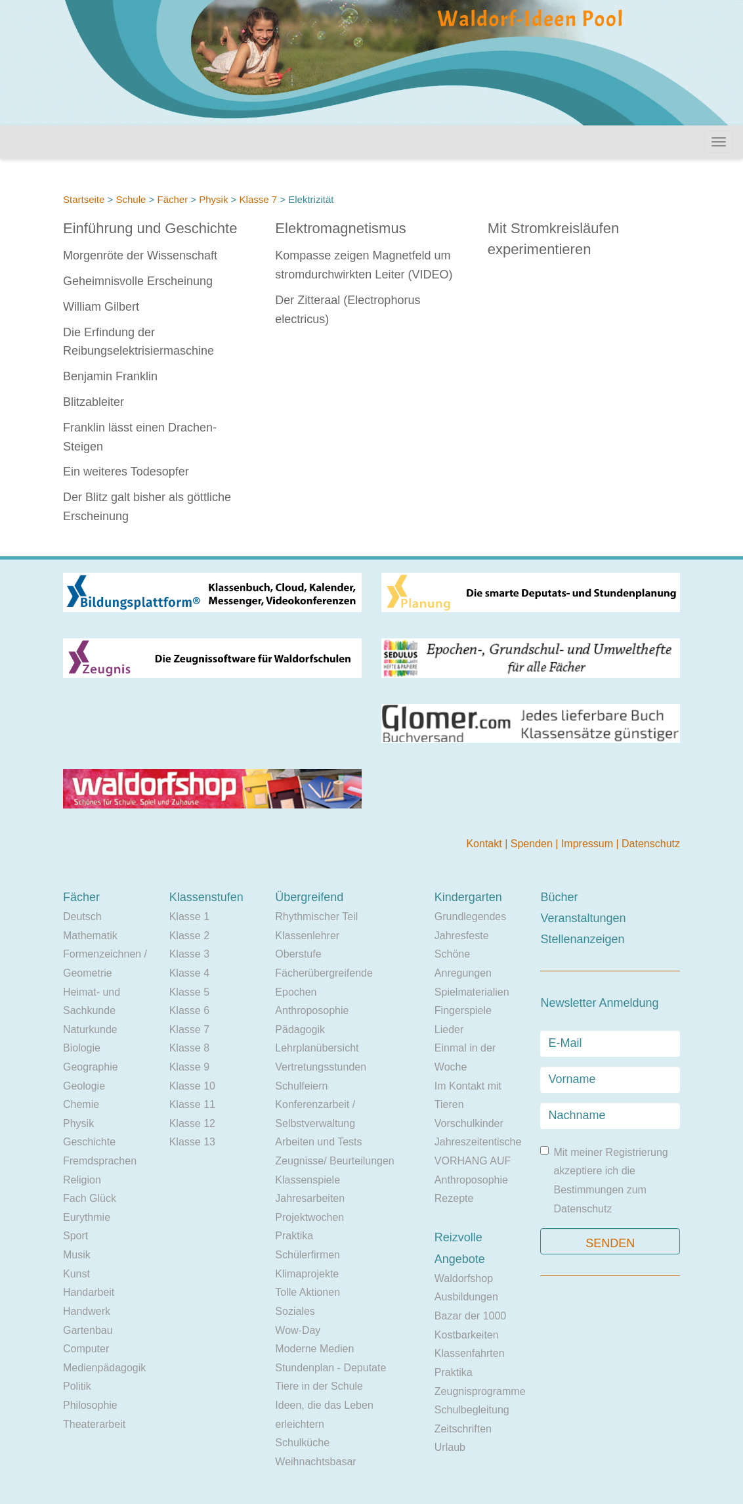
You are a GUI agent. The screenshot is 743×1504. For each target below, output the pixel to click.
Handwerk (86, 1311)
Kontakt (485, 843)
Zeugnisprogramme (480, 1391)
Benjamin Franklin (110, 376)
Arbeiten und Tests (318, 1141)
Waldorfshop (464, 1278)
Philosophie (90, 1405)
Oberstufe (298, 954)
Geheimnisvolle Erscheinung (138, 281)
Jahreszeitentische (478, 1141)
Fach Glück (89, 1198)
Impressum (588, 843)
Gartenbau (88, 1330)
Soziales (294, 1311)
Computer (86, 1348)
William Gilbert (101, 306)
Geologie (84, 1086)
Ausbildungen (466, 1296)
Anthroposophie (312, 1010)
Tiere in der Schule (319, 1386)
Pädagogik (300, 1029)
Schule (131, 199)
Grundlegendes (470, 916)
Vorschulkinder (469, 1123)
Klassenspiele (307, 1179)
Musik (77, 1254)
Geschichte (89, 1141)
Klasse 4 (189, 973)
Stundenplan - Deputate (330, 1367)
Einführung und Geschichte (150, 228)
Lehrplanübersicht (316, 1047)
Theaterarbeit (94, 1424)
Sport (75, 1235)
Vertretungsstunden (320, 1067)
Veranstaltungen (583, 918)
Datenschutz (651, 843)
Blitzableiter (93, 402)
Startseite (83, 199)
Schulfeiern (301, 1086)
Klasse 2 (189, 935)
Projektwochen (309, 1217)
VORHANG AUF (473, 1160)
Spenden (533, 843)
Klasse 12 (192, 1123)
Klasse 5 (189, 992)
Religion (82, 1179)
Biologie (81, 1047)
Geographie (90, 1067)
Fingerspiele (463, 1010)
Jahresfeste (462, 935)
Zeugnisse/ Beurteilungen (334, 1160)
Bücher (559, 897)
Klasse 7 (259, 199)
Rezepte (454, 1198)
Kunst (76, 1273)
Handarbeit (88, 1292)
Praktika (294, 1235)
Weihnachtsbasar (315, 1461)
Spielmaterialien (472, 992)
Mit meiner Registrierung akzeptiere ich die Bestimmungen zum (604, 1180)
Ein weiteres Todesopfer (126, 471)
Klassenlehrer (307, 935)
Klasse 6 (189, 1010)
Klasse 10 (192, 1086)
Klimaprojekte (307, 1273)
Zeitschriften (463, 1428)
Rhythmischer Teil (316, 916)
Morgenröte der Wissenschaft (140, 255)
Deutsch (82, 916)
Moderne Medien (314, 1348)
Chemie (81, 1104)
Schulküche (302, 1442)
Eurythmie (86, 1217)
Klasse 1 (189, 916)
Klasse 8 (189, 1047)
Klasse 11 (192, 1104)
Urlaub (450, 1447)
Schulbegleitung (472, 1409)
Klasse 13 (192, 1141)
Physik (213, 199)
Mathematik (90, 935)
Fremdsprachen (100, 1160)
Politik (77, 1386)
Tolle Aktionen (307, 1292)
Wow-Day (297, 1330)
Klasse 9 (189, 1067)
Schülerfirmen (307, 1254)
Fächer (172, 199)
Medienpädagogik (104, 1367)
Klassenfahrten (470, 1353)
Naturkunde (90, 1029)
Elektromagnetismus (340, 228)
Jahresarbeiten (310, 1198)
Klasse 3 (189, 954)
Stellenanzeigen (582, 939)
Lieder (449, 1029)
